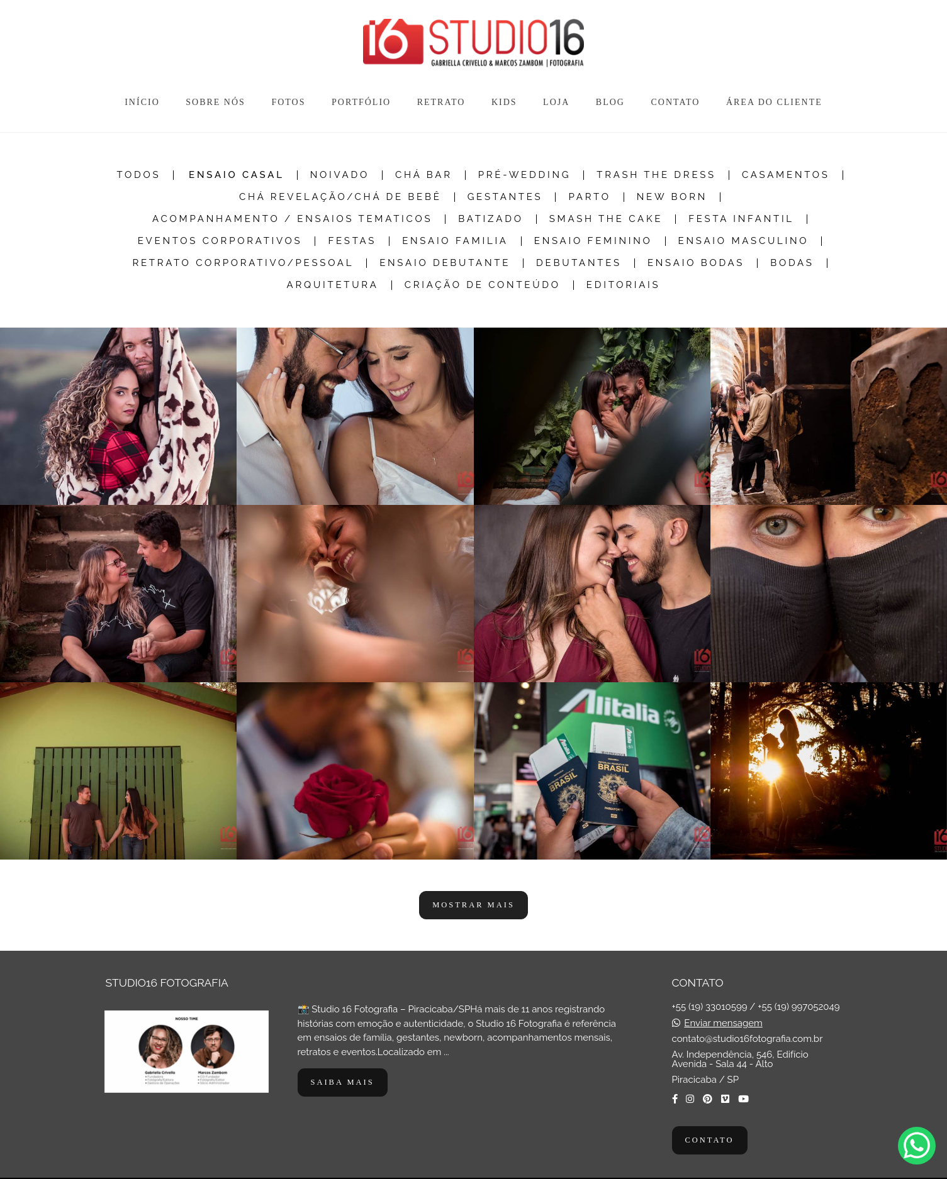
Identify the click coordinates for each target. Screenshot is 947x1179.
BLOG (610, 102)
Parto (589, 197)
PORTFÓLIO (361, 102)
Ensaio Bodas (695, 263)
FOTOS (288, 102)
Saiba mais (342, 1082)
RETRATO (441, 102)
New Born (672, 197)
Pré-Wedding (524, 175)
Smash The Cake (606, 219)
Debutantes (579, 263)
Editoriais (623, 285)
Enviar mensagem (723, 1023)
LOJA (556, 102)
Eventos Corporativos (220, 241)
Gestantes (505, 197)
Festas (352, 241)
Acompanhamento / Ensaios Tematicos (292, 219)
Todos (138, 175)
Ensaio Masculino (743, 241)
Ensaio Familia (455, 241)
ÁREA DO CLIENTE (774, 102)
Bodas (792, 263)
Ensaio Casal (236, 175)
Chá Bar (423, 175)
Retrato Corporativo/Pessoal (243, 263)
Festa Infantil (741, 219)
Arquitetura (333, 285)
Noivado (339, 175)
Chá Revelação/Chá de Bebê (340, 197)
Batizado (490, 219)
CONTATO (675, 102)
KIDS (504, 102)
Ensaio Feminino (593, 241)
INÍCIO (142, 102)
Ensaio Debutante (444, 263)
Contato (709, 1140)
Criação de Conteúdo (483, 285)
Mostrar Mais (473, 904)
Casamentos (786, 175)
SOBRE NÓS (215, 102)
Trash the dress (656, 175)
